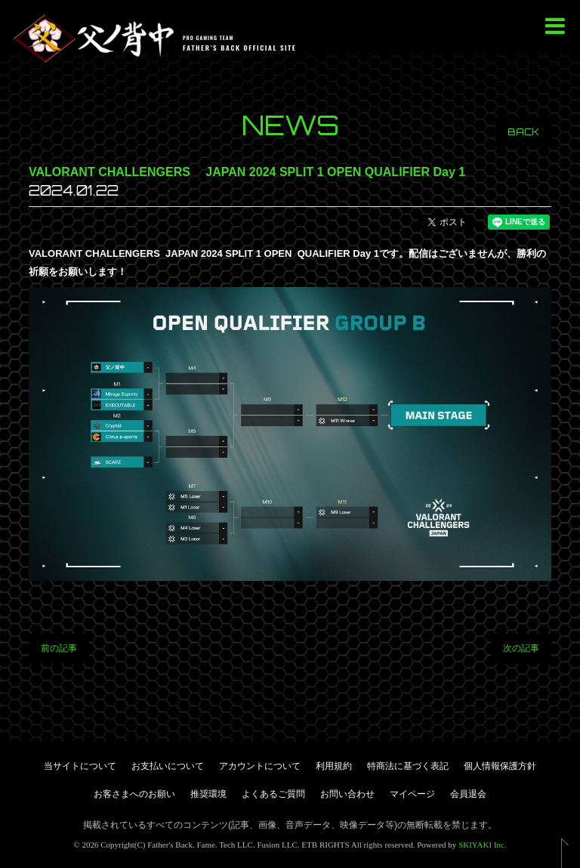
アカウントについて (260, 766)
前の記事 (59, 648)
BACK (523, 131)
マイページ (412, 794)
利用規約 (334, 766)
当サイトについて (80, 766)
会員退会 (468, 794)
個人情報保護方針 (500, 766)
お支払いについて (167, 766)
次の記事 (521, 648)
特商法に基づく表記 (408, 766)
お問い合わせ (347, 794)
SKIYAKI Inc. (482, 844)
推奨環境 (208, 794)
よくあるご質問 (273, 794)
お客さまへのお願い (134, 794)
